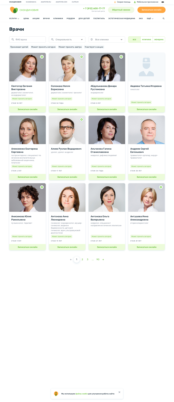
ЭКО (141, 18)
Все (134, 40)
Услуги (14, 18)
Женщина (158, 40)
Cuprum (75, 2)
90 (97, 259)
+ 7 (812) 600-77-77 (94, 8)
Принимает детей (19, 46)
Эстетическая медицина (121, 18)
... (93, 259)
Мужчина (146, 40)
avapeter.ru (46, 2)
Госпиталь (99, 18)
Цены (26, 18)
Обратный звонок (121, 10)
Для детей (84, 18)
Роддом (71, 18)
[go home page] (24, 9)
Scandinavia (31, 2)
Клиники (58, 18)
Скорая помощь (122, 2)
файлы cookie (82, 394)
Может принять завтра (70, 46)
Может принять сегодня (43, 46)
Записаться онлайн (151, 10)
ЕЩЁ (150, 18)
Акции (36, 18)
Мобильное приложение (146, 2)
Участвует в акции (94, 46)
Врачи (46, 18)
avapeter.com (61, 2)
